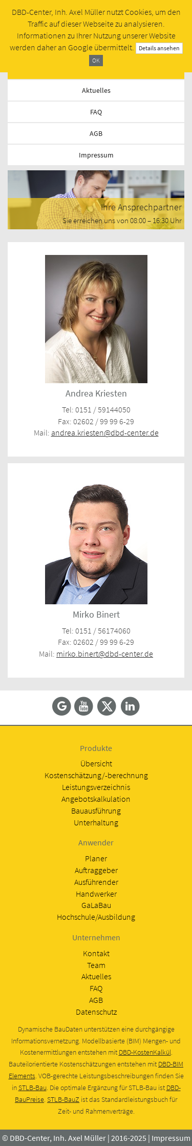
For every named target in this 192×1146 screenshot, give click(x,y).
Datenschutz (96, 1011)
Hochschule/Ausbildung (96, 917)
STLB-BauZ (63, 1099)
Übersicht (96, 763)
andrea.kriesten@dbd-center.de (105, 432)
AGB (96, 133)
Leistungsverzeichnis (96, 787)
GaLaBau (96, 905)
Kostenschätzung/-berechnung (96, 775)
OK (96, 60)
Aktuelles (96, 90)
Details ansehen (159, 48)
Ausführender (96, 882)
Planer (96, 858)
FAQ (96, 111)
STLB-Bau (32, 1087)
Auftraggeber (96, 870)
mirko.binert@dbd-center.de (104, 653)
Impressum (96, 155)
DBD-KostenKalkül (145, 1052)
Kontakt (96, 953)
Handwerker (96, 893)
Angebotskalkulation (96, 799)
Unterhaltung (96, 822)
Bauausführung (96, 810)
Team (96, 965)
